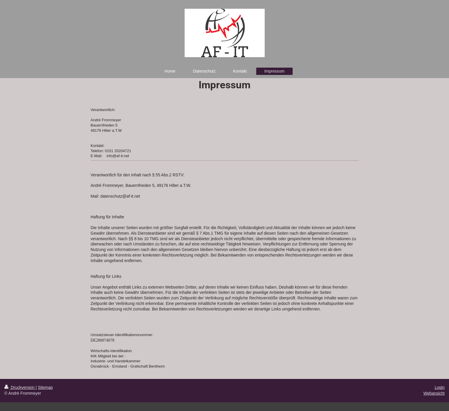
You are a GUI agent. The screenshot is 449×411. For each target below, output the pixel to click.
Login (440, 387)
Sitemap (45, 387)
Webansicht (434, 393)
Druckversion (20, 387)
